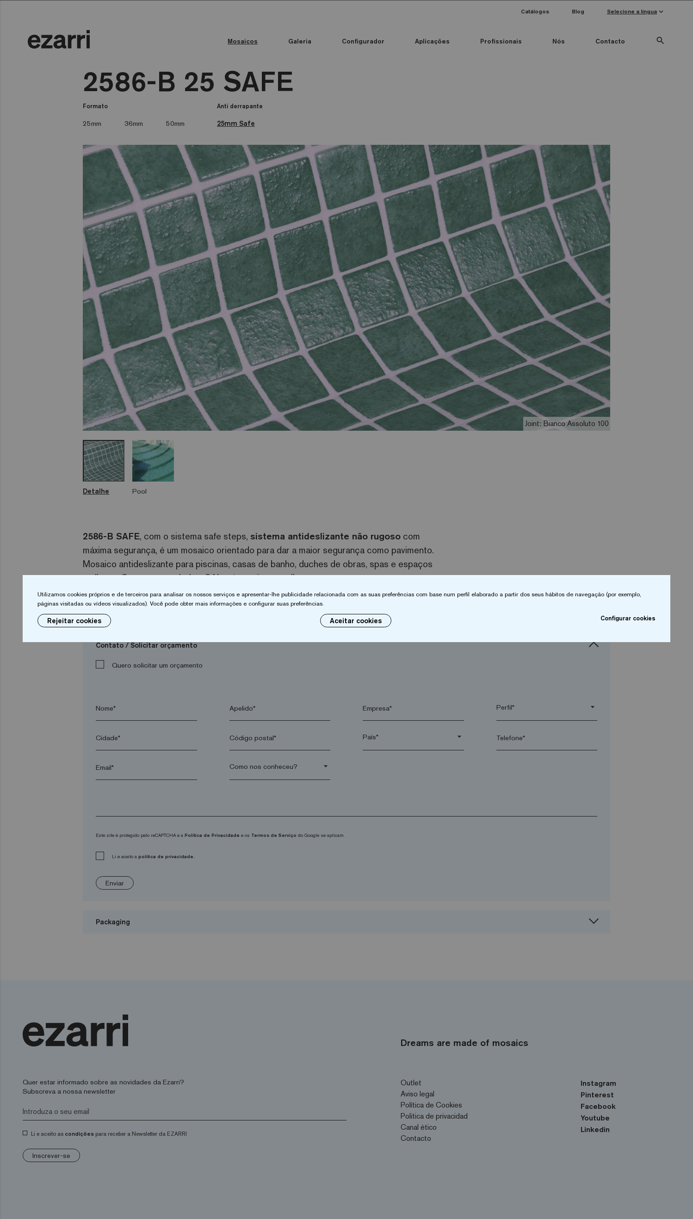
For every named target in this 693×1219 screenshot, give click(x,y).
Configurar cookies (628, 618)
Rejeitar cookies (74, 620)
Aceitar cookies (356, 620)
